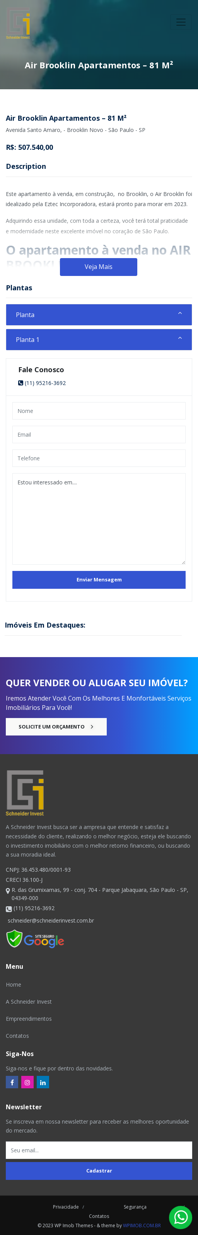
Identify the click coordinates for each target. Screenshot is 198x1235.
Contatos (17, 1035)
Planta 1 (27, 339)
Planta (25, 314)
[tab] (99, 314)
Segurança (134, 1207)
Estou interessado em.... (99, 519)
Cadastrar (99, 1170)
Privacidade (66, 1207)
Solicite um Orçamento (56, 726)
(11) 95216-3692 (42, 383)
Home (13, 984)
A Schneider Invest (29, 1001)
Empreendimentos (29, 1018)
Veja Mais (99, 266)
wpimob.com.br (142, 1225)
